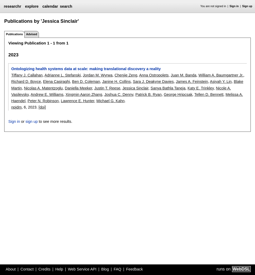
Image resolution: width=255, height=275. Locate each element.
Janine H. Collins (116, 81)
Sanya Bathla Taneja (168, 88)
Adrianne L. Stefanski (62, 75)
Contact (27, 269)
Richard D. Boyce (26, 81)
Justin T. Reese (107, 88)
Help (59, 269)
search (66, 6)
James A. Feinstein (192, 81)
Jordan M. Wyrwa (98, 75)
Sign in (234, 6)
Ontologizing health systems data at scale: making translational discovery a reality (86, 69)
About (11, 269)
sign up (31, 121)
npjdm (16, 107)
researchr (12, 6)
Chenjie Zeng (126, 75)
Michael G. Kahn (110, 101)
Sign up (247, 6)
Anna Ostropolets (154, 75)
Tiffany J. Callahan (26, 75)
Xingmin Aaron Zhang (83, 94)
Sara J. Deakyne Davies (153, 81)
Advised (31, 34)
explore (31, 6)
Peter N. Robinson (43, 101)
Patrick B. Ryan (148, 94)
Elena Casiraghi (56, 81)
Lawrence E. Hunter (77, 101)
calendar (50, 6)
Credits (44, 269)
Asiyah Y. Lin (221, 81)
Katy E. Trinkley (200, 88)
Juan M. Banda (183, 75)
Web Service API (82, 269)
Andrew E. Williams (47, 94)
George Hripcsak (178, 94)
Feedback (134, 269)
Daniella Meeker (78, 88)
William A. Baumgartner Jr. (221, 75)
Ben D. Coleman (86, 81)
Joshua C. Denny (118, 94)
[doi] (42, 107)
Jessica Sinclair (135, 88)
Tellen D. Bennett (208, 94)
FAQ (117, 269)
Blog (105, 269)
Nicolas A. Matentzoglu (43, 88)
